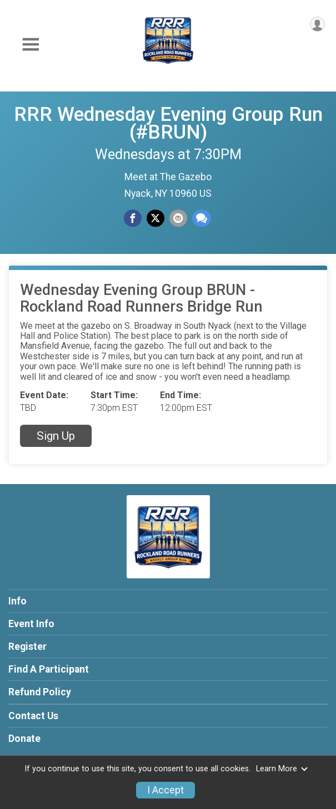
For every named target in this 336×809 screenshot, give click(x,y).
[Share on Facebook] (133, 218)
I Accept (165, 790)
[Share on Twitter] (155, 218)
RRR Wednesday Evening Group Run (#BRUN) (168, 123)
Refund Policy (39, 692)
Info (17, 601)
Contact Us (33, 715)
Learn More (282, 769)
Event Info (31, 623)
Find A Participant (48, 669)
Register (27, 646)
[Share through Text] (201, 218)
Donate (24, 738)
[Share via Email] (178, 218)
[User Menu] (317, 24)
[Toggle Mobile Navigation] (30, 44)
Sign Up (56, 435)
